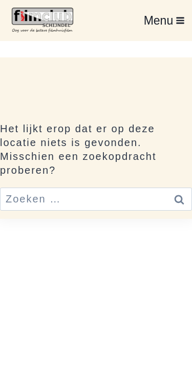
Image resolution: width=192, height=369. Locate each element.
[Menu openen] (164, 20)
